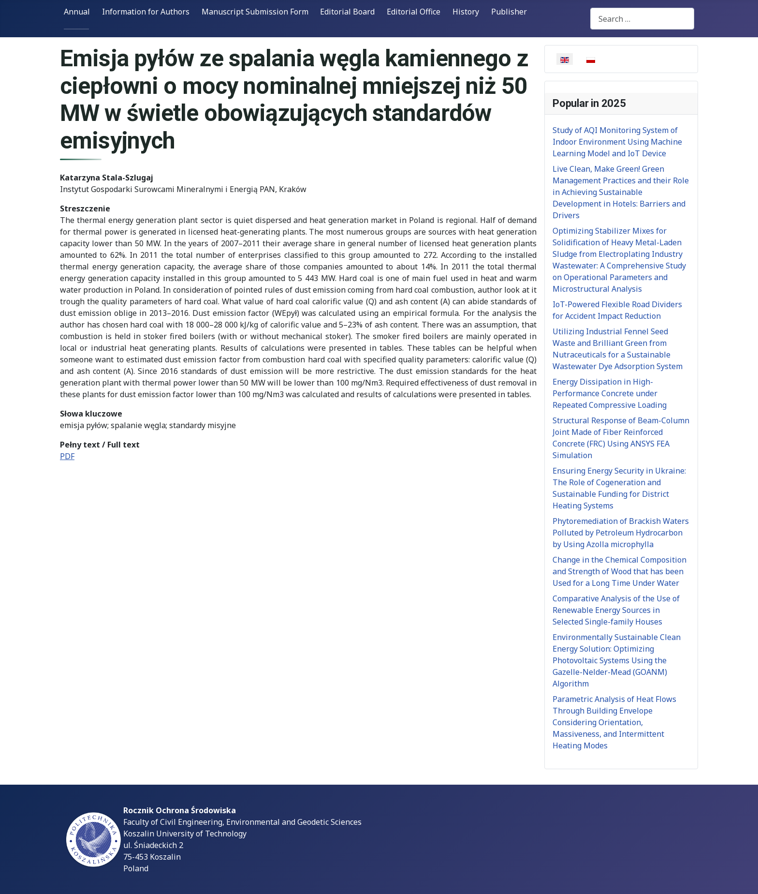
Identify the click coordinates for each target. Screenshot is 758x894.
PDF (67, 456)
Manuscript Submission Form (255, 11)
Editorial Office (413, 11)
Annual (77, 11)
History (465, 11)
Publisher (509, 11)
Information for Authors (146, 11)
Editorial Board (347, 11)
